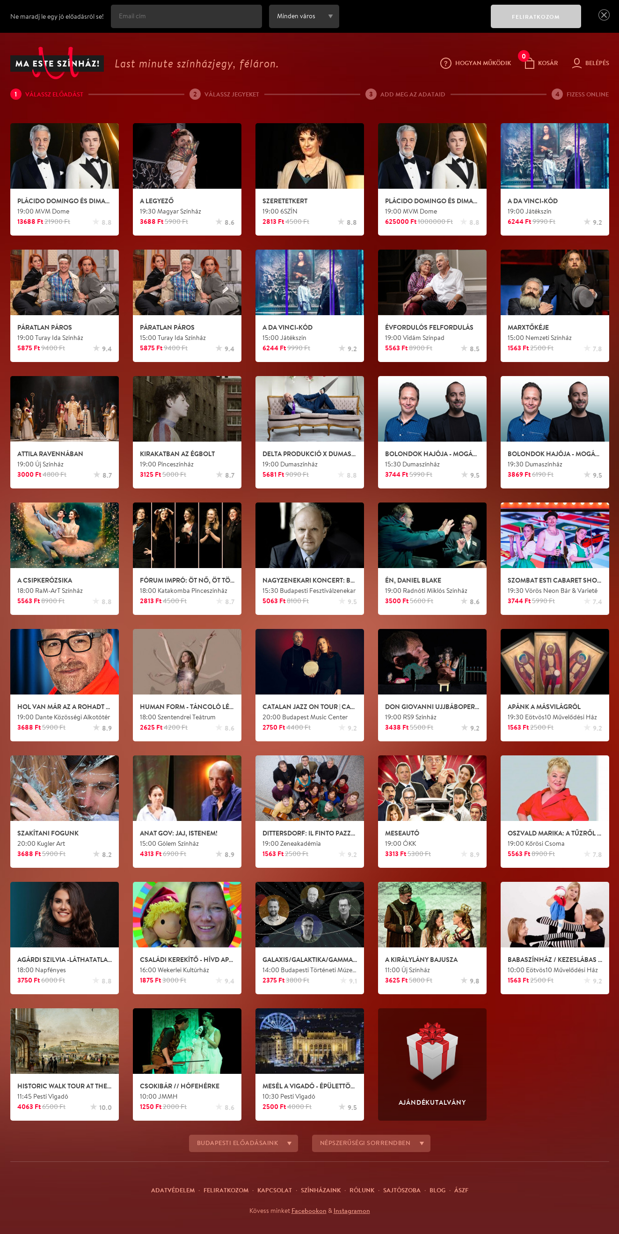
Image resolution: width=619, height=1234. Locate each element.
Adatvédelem (173, 1190)
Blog (437, 1190)
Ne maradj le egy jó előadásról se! (57, 16)
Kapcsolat (274, 1190)
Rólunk (362, 1190)
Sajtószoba (402, 1190)
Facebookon (309, 1210)
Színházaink (321, 1190)
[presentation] (413, 23)
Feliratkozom (226, 1190)
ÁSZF (461, 1190)
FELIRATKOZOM (536, 17)
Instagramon (352, 1210)
